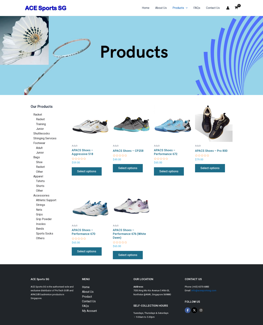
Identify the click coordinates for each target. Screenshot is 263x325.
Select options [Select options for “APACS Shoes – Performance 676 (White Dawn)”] (127, 255)
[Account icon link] (227, 8)
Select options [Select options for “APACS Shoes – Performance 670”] (86, 251)
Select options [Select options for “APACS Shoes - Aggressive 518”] (86, 171)
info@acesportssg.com (203, 290)
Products (180, 8)
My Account (89, 311)
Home (145, 8)
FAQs (196, 8)
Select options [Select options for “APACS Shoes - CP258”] (127, 168)
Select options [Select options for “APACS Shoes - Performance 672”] (168, 171)
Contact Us (213, 8)
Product (87, 296)
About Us (161, 8)
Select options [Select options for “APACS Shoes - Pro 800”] (210, 168)
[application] (186, 8)
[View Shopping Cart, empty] (236, 8)
